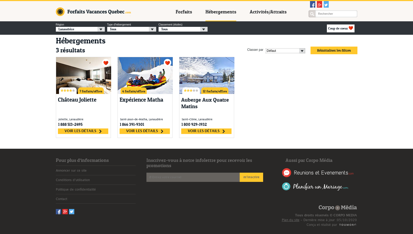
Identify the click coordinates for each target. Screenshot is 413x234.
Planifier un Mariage (315, 186)
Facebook (312, 4)
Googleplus (319, 4)
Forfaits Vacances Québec (93, 11)
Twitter (326, 4)
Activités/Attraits (268, 12)
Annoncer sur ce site (71, 170)
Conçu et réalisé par (322, 224)
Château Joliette (77, 99)
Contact (61, 199)
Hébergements (220, 12)
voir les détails (83, 131)
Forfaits (184, 12)
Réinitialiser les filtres (334, 50)
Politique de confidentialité (76, 189)
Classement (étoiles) (171, 24)
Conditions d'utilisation (73, 180)
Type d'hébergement (119, 24)
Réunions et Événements (317, 172)
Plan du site (290, 220)
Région (60, 24)
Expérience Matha (141, 99)
